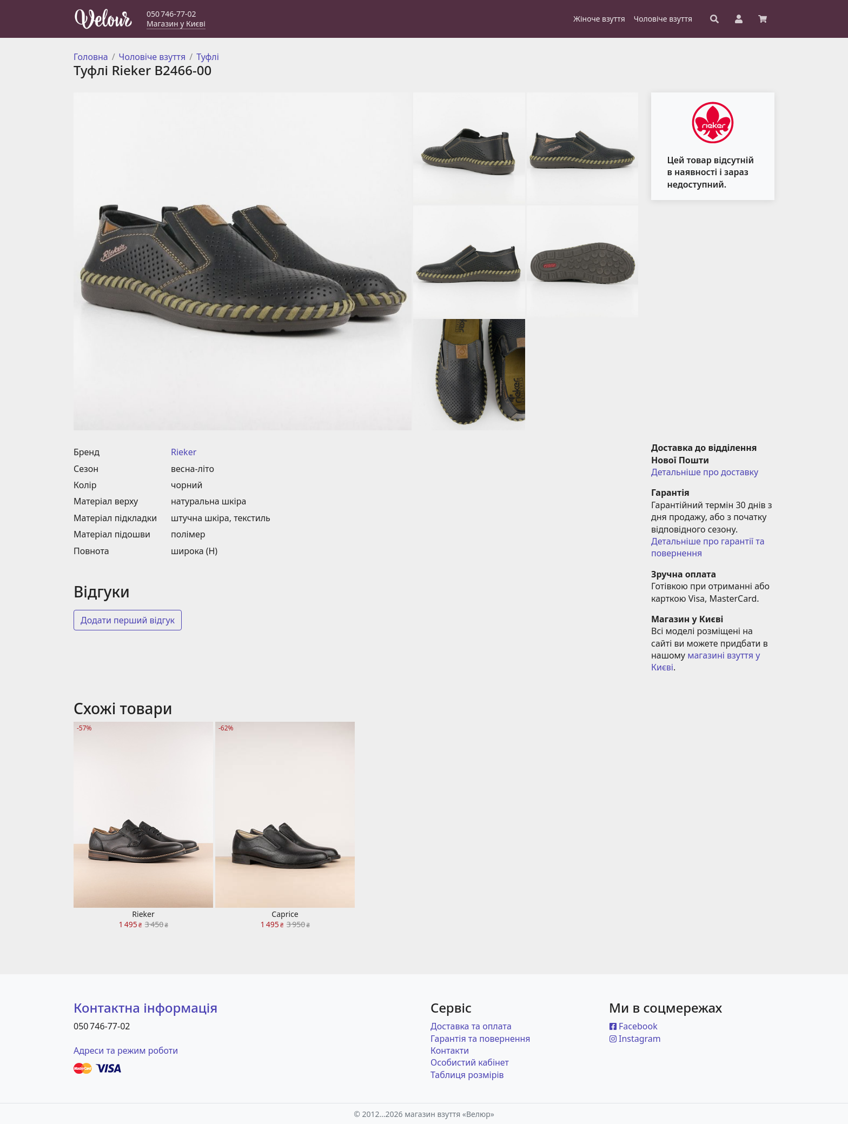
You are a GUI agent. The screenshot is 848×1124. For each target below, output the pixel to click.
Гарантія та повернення (480, 1039)
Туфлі (207, 57)
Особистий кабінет (469, 1062)
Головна (91, 57)
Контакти (449, 1050)
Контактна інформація (145, 1007)
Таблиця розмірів (467, 1075)
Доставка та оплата (471, 1026)
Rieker (183, 452)
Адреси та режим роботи (126, 1050)
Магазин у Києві (176, 23)
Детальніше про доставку (704, 472)
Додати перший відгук (128, 620)
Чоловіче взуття (152, 57)
